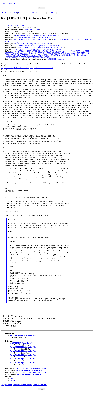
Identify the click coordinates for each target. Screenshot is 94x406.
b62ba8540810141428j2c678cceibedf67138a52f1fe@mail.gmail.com (61, 55)
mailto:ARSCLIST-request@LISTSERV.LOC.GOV (33, 43)
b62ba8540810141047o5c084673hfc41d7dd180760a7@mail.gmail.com (40, 51)
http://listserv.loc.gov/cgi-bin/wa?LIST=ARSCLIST (34, 37)
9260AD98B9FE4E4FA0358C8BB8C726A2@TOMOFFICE (36, 35)
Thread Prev (22, 13)
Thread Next (32, 13)
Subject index (6, 399)
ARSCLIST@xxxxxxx (56, 59)
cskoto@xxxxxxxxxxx (31, 29)
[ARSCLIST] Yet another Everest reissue (30, 382)
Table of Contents (8, 3)
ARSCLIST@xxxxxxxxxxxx (18, 25)
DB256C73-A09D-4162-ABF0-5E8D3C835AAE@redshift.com (52, 53)
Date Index (42, 13)
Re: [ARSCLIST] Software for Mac (23, 349)
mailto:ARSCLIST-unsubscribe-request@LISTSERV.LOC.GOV (41, 47)
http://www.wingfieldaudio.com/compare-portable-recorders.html (27, 68)
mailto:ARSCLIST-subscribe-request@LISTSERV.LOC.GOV (39, 45)
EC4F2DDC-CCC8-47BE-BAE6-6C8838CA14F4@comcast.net (38, 49)
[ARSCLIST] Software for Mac (21, 357)
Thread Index (51, 13)
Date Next (13, 13)
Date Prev (4, 13)
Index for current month (22, 399)
